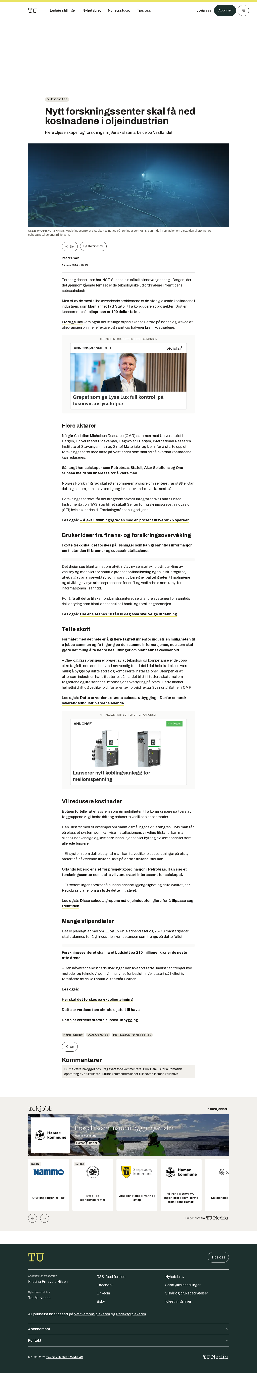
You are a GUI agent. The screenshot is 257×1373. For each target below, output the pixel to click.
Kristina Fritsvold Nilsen (48, 1282)
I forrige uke (72, 322)
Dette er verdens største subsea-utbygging (118, 698)
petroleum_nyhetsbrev (132, 1034)
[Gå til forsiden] (32, 10)
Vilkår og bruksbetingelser (186, 1293)
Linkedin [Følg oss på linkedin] (103, 1293)
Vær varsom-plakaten (92, 1314)
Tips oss (218, 1257)
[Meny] (243, 10)
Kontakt (128, 1340)
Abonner (225, 10)
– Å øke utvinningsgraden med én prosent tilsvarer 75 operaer (134, 520)
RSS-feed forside (111, 1277)
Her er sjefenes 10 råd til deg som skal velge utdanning (128, 614)
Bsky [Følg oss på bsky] (101, 1301)
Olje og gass (57, 99)
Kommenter (93, 246)
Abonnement (128, 1329)
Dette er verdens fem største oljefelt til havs (101, 1010)
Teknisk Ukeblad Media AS (64, 1357)
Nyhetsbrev (73, 1034)
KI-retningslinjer (178, 1301)
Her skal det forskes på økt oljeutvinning (97, 1000)
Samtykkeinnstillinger (183, 1285)
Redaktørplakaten (131, 1314)
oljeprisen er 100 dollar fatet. (114, 312)
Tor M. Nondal (40, 1298)
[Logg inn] (203, 10)
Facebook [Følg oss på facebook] (105, 1285)
